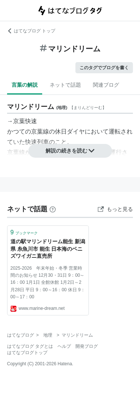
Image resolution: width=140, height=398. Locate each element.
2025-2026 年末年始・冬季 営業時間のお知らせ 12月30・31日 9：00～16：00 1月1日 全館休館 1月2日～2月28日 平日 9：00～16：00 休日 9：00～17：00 (47, 282)
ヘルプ (64, 346)
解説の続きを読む (70, 151)
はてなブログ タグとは (30, 346)
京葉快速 (25, 121)
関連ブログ (106, 85)
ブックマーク (24, 232)
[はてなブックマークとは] (53, 209)
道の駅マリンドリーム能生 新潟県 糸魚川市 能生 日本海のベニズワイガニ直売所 (47, 248)
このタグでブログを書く (104, 67)
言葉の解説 (25, 85)
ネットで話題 (65, 85)
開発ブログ (86, 346)
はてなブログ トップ (31, 30)
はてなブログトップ (27, 352)
